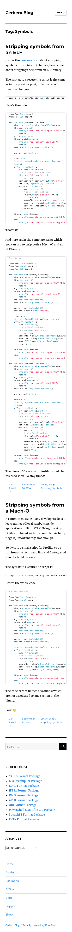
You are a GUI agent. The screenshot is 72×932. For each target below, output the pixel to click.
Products (11, 872)
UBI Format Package (23, 805)
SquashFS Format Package (27, 814)
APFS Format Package (24, 800)
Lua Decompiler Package (25, 781)
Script (52, 484)
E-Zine (9, 889)
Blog (8, 897)
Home (9, 864)
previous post (29, 60)
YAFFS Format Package (24, 776)
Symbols (57, 488)
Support (11, 906)
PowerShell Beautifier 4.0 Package (32, 809)
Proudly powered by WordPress (40, 925)
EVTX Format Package (24, 819)
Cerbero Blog (19, 12)
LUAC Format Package (24, 785)
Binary (44, 484)
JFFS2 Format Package (24, 790)
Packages (12, 881)
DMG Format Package (23, 795)
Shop (9, 914)
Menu (60, 12)
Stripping (46, 488)
